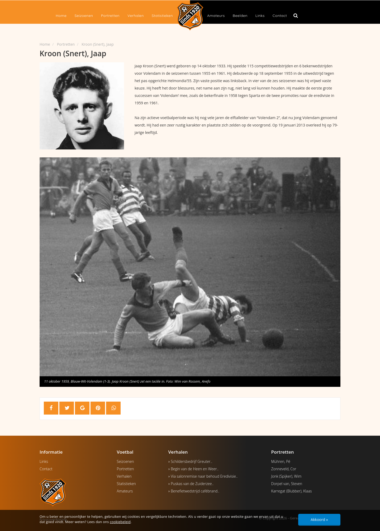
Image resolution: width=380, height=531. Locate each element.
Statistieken (162, 15)
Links (260, 15)
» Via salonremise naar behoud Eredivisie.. (203, 476)
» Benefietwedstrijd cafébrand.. (193, 491)
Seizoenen (83, 15)
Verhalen (135, 15)
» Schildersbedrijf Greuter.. (190, 461)
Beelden (240, 15)
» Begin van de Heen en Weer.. (193, 468)
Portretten (110, 15)
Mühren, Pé (281, 461)
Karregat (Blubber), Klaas (291, 491)
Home (61, 15)
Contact (280, 15)
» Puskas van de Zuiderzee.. (191, 483)
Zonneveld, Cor (283, 468)
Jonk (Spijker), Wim (286, 476)
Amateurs (216, 15)
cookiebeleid (120, 521)
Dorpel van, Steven (286, 483)
